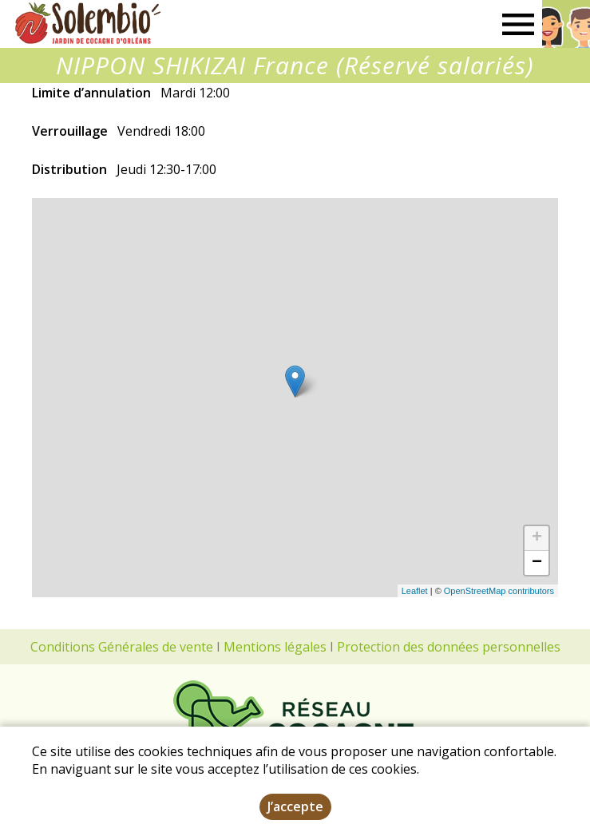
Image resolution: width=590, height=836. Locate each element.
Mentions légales (275, 647)
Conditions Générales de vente (121, 647)
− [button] (537, 563)
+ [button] (537, 538)
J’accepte (295, 806)
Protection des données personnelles (448, 647)
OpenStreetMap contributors (499, 591)
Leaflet (415, 591)
